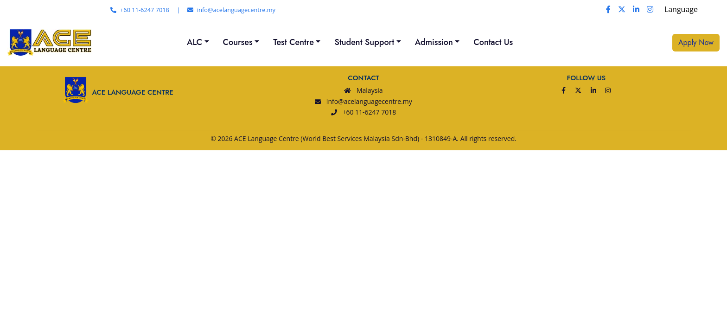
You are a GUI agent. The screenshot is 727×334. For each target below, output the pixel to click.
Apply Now (696, 42)
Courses (238, 42)
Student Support (364, 42)
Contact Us (493, 42)
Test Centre (293, 42)
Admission (434, 42)
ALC (194, 42)
